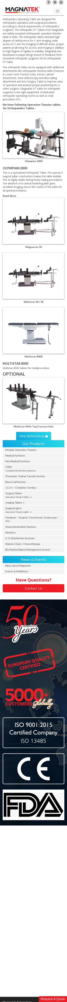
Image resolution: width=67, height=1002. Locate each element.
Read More (9, 196)
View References (33, 436)
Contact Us (33, 588)
